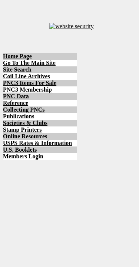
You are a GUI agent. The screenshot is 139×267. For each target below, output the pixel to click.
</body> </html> (69, 133)
